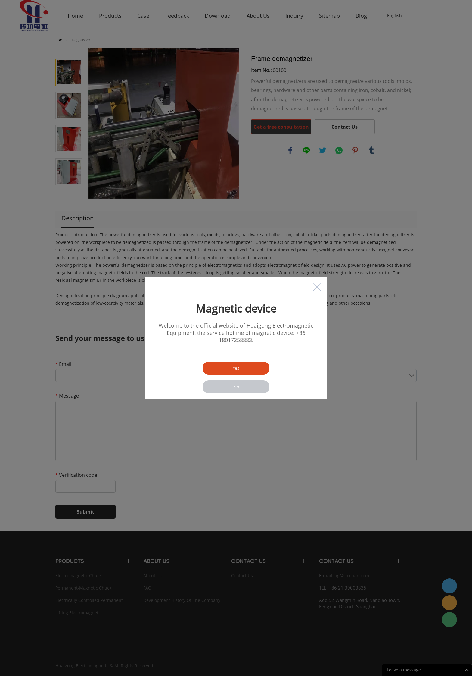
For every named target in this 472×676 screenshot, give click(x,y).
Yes (236, 368)
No (236, 387)
